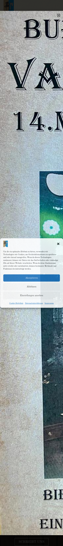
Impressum (49, 303)
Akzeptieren (31, 278)
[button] (58, 244)
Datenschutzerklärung (34, 303)
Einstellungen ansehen (31, 295)
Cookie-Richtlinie (16, 303)
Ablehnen (31, 286)
